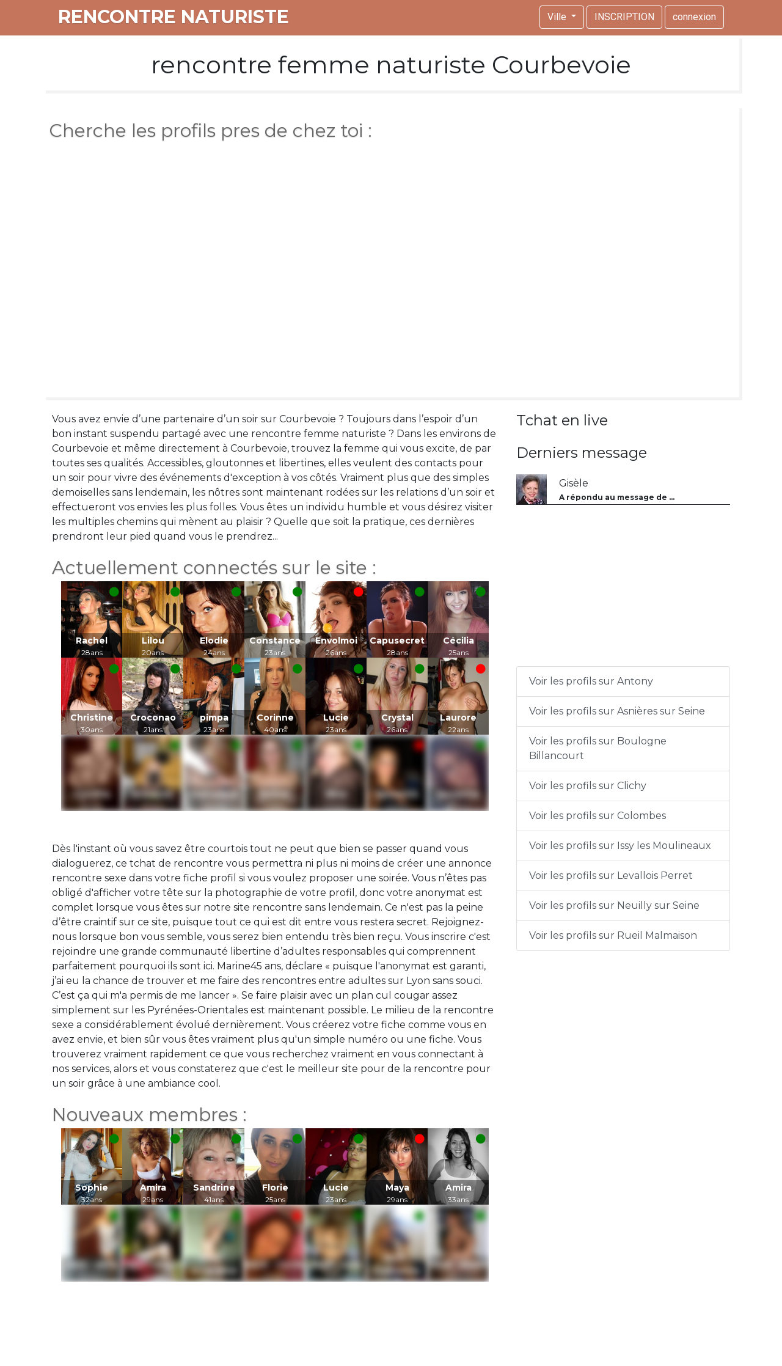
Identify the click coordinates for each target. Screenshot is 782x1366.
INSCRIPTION (624, 17)
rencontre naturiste (173, 17)
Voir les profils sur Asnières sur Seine (617, 711)
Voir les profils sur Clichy (587, 785)
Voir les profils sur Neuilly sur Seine (614, 905)
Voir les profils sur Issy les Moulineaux (620, 845)
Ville (558, 17)
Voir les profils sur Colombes (597, 815)
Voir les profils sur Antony (591, 681)
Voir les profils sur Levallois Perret (611, 875)
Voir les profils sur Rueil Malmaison (613, 935)
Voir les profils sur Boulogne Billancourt (598, 748)
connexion (694, 17)
